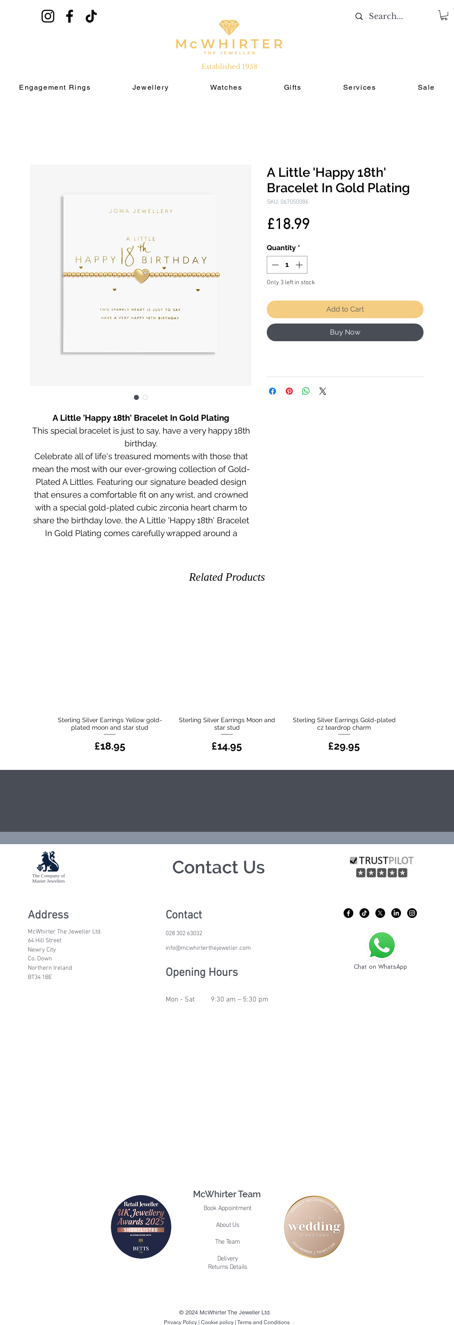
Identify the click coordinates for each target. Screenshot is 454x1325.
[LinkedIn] (396, 913)
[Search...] (386, 16)
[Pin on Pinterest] (289, 391)
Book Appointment (228, 1208)
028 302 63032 (184, 933)
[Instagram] (48, 16)
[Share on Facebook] (272, 391)
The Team (227, 1242)
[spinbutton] (287, 264)
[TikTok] (91, 16)
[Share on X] (323, 391)
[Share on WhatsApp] (306, 391)
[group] (227, 677)
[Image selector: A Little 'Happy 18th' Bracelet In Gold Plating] (136, 397)
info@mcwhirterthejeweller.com (208, 948)
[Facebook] (69, 16)
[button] (444, 15)
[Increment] (300, 264)
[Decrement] (274, 264)
